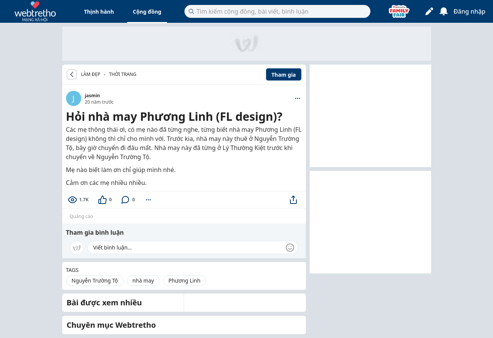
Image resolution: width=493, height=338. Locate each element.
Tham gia (283, 74)
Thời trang (122, 74)
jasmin (92, 95)
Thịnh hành (99, 11)
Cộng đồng (147, 11)
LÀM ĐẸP (91, 74)
